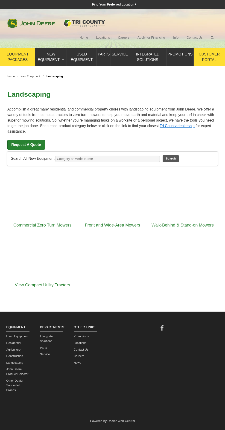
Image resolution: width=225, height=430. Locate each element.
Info (175, 37)
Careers (123, 37)
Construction (14, 356)
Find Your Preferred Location (114, 4)
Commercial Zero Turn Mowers (42, 225)
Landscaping (14, 362)
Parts (104, 54)
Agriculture (13, 349)
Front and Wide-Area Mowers (112, 225)
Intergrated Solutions (47, 338)
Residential (13, 343)
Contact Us (194, 37)
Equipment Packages (18, 57)
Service (120, 54)
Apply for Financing (151, 37)
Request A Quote (26, 145)
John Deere (31, 23)
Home (83, 37)
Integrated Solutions (147, 57)
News (77, 362)
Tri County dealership (177, 126)
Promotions (180, 54)
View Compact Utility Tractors (42, 284)
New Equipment (51, 57)
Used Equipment (82, 57)
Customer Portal (209, 57)
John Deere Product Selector (17, 371)
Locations (103, 37)
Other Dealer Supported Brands (14, 385)
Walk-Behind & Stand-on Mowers (183, 225)
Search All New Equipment (32, 158)
